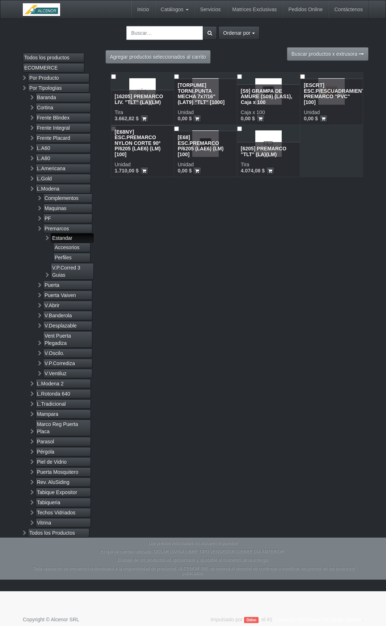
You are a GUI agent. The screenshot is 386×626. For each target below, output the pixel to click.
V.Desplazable (61, 326)
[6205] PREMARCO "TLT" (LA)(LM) (263, 151)
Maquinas (56, 208)
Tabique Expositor (57, 492)
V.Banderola (58, 315)
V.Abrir (52, 305)
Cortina (45, 107)
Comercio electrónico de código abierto (318, 619)
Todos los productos (47, 57)
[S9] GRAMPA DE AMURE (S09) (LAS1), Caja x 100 (266, 96)
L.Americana (51, 168)
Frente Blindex (53, 118)
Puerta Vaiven (60, 295)
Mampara (47, 414)
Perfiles (63, 257)
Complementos (62, 198)
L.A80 (43, 158)
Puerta (52, 285)
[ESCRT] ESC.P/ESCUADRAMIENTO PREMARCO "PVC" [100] (336, 93)
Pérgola (45, 452)
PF (48, 218)
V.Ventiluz (56, 373)
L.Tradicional (51, 404)
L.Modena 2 (50, 384)
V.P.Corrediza (60, 363)
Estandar (62, 238)
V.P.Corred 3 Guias (66, 271)
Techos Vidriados (56, 513)
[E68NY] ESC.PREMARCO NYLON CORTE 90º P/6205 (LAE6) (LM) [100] (138, 143)
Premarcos (57, 228)
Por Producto (44, 78)
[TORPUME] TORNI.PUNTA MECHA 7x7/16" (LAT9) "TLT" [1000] (201, 93)
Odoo (251, 620)
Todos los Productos (52, 533)
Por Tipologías (45, 88)
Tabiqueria (48, 502)
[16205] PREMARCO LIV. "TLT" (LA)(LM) (139, 99)
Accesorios (67, 247)
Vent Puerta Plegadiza (58, 339)
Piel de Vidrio (52, 462)
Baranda (46, 97)
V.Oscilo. (54, 353)
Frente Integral (53, 128)
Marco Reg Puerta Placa (57, 427)
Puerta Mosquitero (57, 472)
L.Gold (44, 178)
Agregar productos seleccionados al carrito (158, 57)
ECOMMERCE (41, 68)
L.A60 (43, 148)
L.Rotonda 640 (53, 394)
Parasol (45, 442)
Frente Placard (53, 138)
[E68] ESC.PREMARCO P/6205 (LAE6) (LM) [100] (201, 145)
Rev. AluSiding (53, 482)
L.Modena (48, 189)
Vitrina (44, 523)
